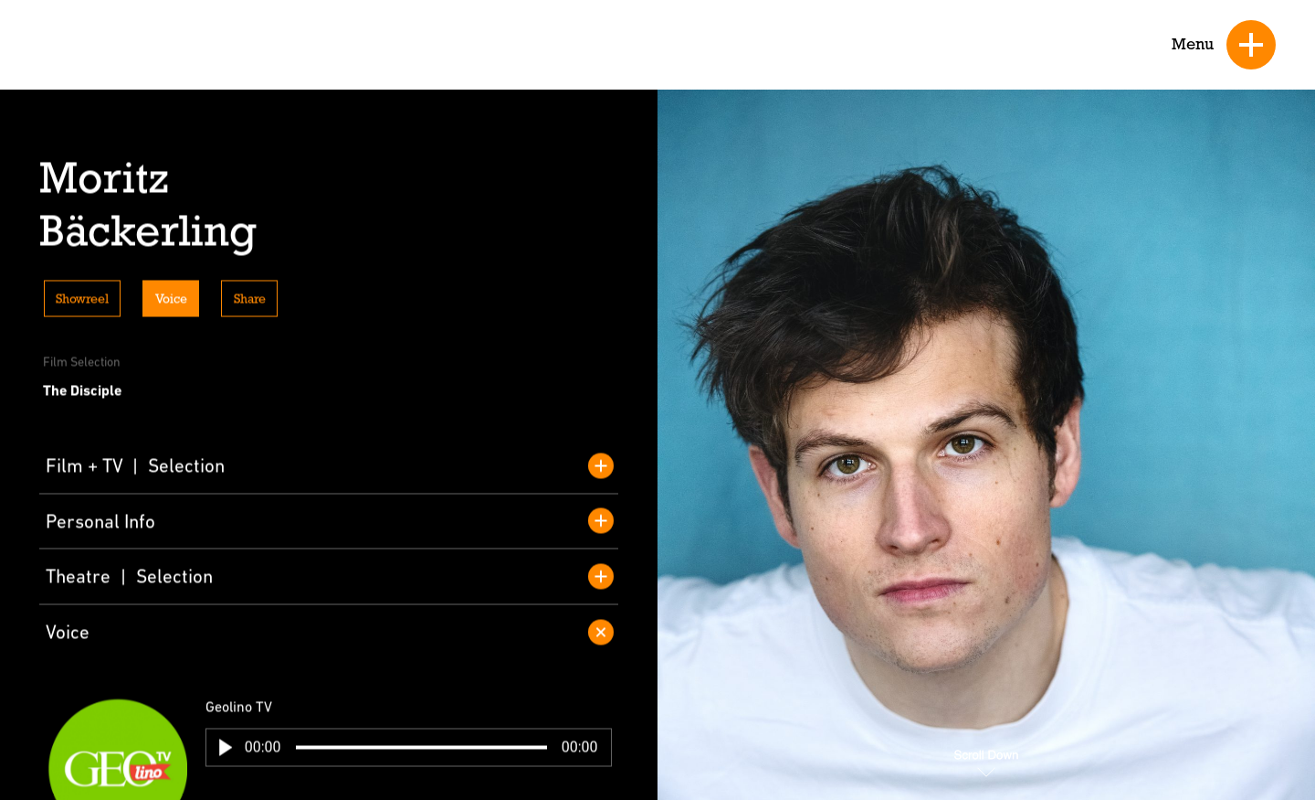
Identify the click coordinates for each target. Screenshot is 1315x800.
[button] (225, 750)
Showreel (82, 301)
